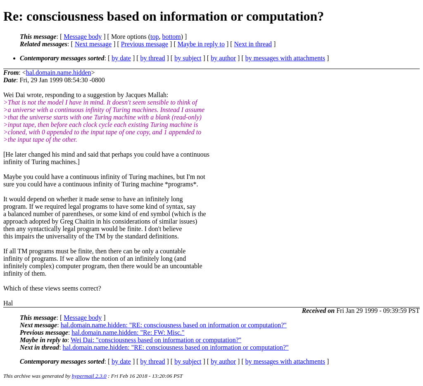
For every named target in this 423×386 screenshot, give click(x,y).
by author (223, 58)
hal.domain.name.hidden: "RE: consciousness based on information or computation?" (174, 325)
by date (121, 58)
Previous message (144, 44)
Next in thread (253, 44)
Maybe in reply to (201, 44)
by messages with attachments (285, 58)
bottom (171, 36)
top (154, 36)
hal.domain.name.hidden (58, 72)
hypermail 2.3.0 (89, 376)
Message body (83, 36)
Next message (93, 44)
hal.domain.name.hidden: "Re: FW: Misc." (127, 332)
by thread (152, 58)
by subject (187, 58)
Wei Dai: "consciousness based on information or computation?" (156, 339)
